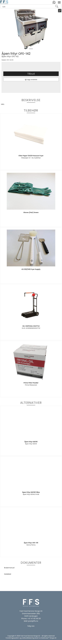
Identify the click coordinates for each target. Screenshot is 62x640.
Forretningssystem (12, 638)
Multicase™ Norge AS (48, 638)
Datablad (7, 574)
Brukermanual (9, 568)
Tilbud (31, 73)
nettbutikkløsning (28, 638)
